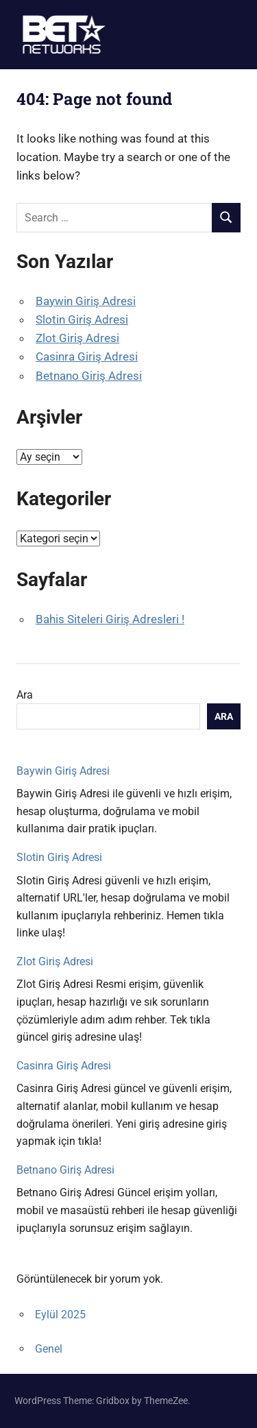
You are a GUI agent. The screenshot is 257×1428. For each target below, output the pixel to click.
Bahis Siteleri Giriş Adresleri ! (110, 619)
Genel (48, 1348)
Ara (24, 694)
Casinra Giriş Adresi (87, 356)
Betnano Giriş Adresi (89, 376)
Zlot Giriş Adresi (77, 338)
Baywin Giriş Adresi (86, 301)
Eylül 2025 (60, 1314)
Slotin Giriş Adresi (82, 319)
